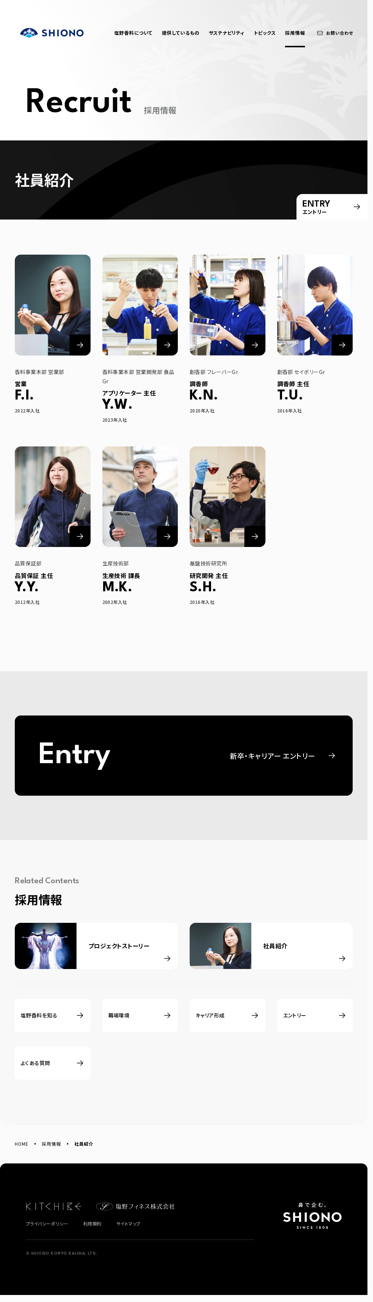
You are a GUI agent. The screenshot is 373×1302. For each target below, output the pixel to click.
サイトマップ (128, 1223)
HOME (21, 1143)
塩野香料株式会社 (52, 33)
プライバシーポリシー (47, 1223)
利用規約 (92, 1223)
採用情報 (51, 1143)
